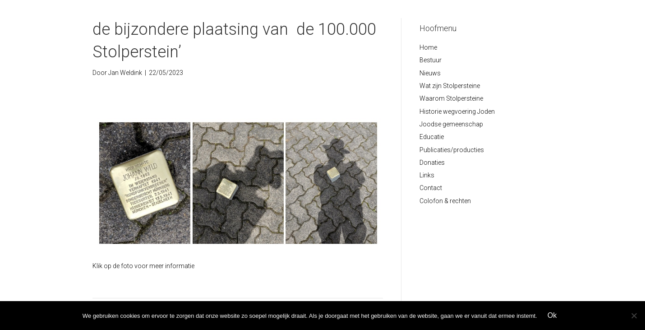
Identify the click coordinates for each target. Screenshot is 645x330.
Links (426, 175)
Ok (552, 315)
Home (428, 47)
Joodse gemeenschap (451, 124)
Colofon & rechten (445, 201)
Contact (430, 187)
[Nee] (633, 315)
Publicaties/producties (451, 149)
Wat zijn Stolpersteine (449, 85)
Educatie (431, 136)
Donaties (432, 162)
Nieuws (430, 73)
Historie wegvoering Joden (457, 111)
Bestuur (430, 60)
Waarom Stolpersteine (451, 98)
